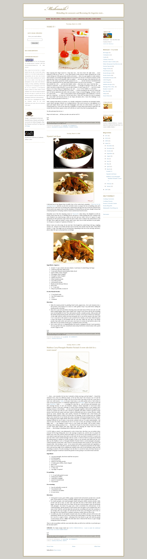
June (108, 161)
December (109, 145)
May (108, 164)
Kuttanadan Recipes (108, 77)
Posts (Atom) (57, 550)
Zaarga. (28, 126)
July (108, 158)
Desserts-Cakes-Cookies (60, 127)
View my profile (108, 43)
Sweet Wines (106, 96)
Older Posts (97, 546)
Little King (106, 80)
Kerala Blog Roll (107, 205)
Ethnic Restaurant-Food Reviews (111, 64)
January (109, 186)
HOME (48, 18)
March (108, 169)
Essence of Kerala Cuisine (110, 203)
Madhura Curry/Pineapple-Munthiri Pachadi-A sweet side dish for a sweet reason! (71, 349)
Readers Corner (107, 89)
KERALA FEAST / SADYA (69, 18)
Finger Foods (73, 127)
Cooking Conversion (108, 199)
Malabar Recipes (107, 84)
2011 (106, 135)
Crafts (104, 57)
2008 (106, 143)
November (109, 148)
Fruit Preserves (107, 70)
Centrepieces (106, 55)
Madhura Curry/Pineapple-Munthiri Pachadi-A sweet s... (113, 178)
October (109, 151)
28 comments (73, 336)
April (108, 166)
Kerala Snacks (107, 75)
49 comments (73, 539)
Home (73, 546)
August (109, 156)
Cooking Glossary (108, 201)
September (110, 153)
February (109, 183)
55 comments (72, 125)
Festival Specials (107, 66)
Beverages (106, 52)
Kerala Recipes (57, 338)
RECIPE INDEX (55, 18)
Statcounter (106, 214)
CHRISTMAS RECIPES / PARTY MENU (89, 18)
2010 (106, 138)
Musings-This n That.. (109, 86)
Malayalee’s (53, 404)
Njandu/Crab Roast (54, 136)
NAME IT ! (51, 27)
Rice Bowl (106, 91)
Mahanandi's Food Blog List (110, 208)
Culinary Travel (107, 59)
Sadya (65, 540)
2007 (106, 189)
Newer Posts (50, 546)
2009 (106, 141)
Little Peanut (106, 82)
